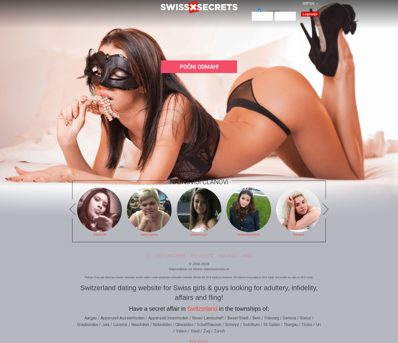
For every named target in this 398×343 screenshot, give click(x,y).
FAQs (247, 255)
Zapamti (259, 10)
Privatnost (202, 255)
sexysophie (149, 234)
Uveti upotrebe (170, 255)
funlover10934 (249, 234)
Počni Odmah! (199, 67)
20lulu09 (99, 234)
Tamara (298, 234)
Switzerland (202, 308)
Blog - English (199, 341)
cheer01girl (198, 234)
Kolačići (228, 255)
